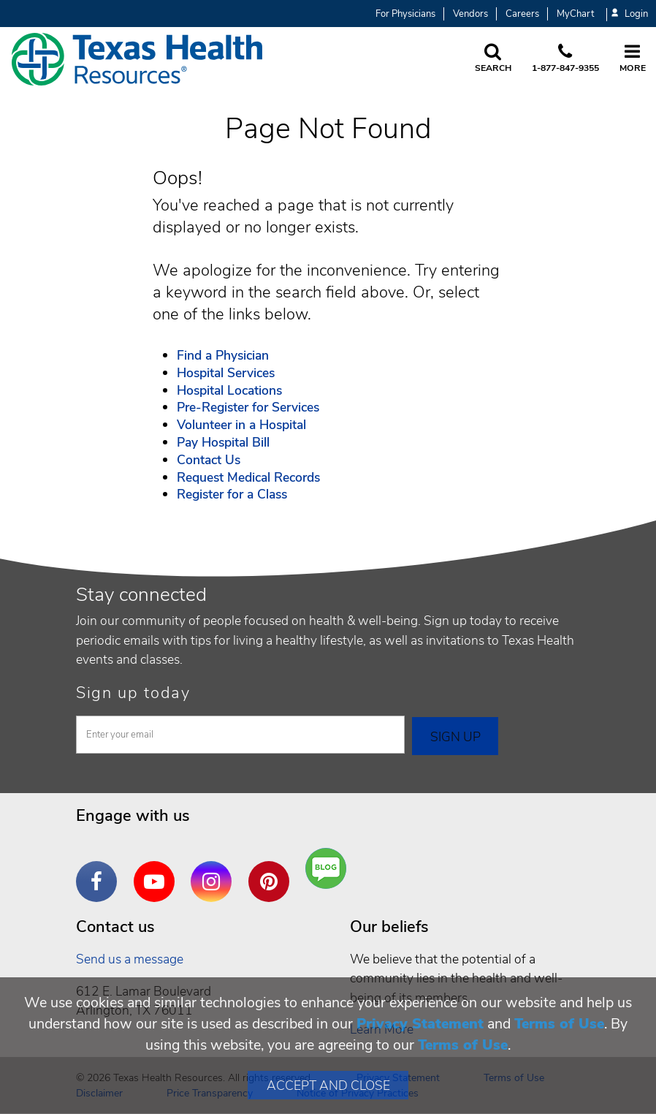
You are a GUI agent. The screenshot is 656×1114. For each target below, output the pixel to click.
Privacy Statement (420, 1024)
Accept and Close (328, 1085)
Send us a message (129, 959)
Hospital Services (226, 373)
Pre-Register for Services (248, 407)
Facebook (100, 870)
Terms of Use (559, 1024)
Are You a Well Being (329, 869)
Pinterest (272, 870)
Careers (522, 13)
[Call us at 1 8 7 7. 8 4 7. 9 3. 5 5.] (565, 59)
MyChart (575, 13)
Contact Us (208, 460)
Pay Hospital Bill (223, 442)
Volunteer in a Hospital (241, 424)
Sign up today (133, 693)
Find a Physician (223, 355)
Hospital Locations (229, 390)
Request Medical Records (248, 477)
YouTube (158, 870)
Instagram (215, 870)
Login (629, 14)
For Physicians (405, 13)
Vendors (470, 13)
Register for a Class (232, 494)
